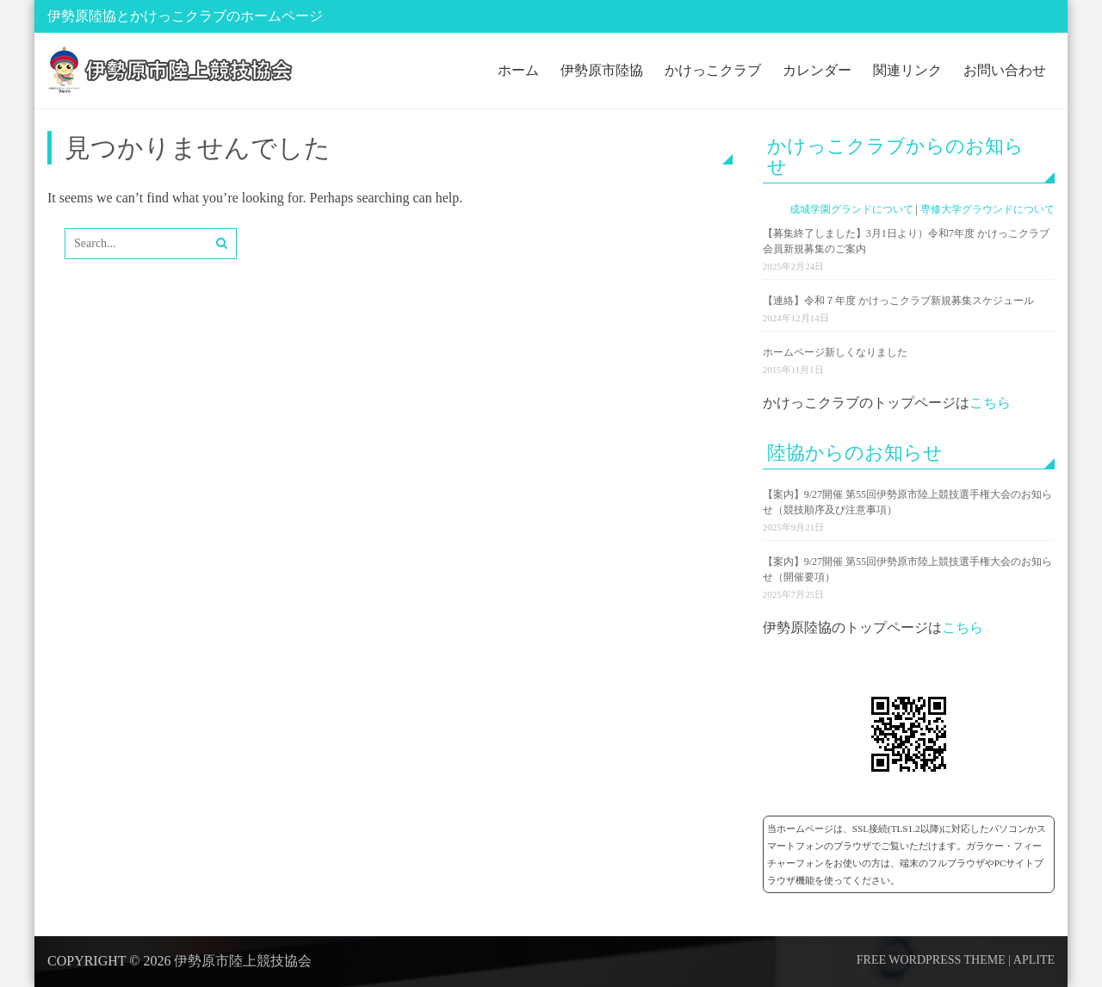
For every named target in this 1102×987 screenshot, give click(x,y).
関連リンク (907, 70)
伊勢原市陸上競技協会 (243, 960)
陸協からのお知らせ (855, 452)
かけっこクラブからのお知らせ (895, 156)
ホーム (518, 70)
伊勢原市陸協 (601, 70)
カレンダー (817, 70)
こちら (990, 402)
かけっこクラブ (713, 70)
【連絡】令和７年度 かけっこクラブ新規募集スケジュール (898, 301)
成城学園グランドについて (851, 209)
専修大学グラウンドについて (987, 209)
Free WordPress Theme (931, 959)
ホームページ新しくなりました (835, 352)
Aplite (1034, 959)
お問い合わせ (1004, 70)
